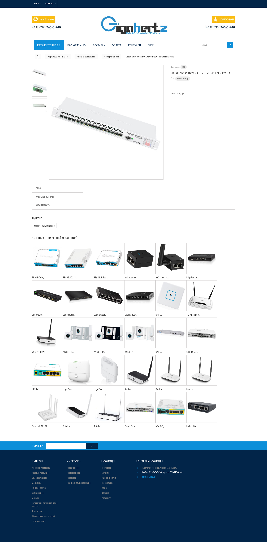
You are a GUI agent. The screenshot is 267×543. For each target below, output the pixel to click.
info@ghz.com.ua (148, 477)
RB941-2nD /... (39, 278)
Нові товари (106, 468)
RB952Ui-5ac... (101, 278)
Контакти (105, 473)
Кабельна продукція (40, 473)
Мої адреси (71, 478)
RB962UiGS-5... (70, 278)
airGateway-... (162, 278)
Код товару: (175, 68)
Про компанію (107, 483)
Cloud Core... (192, 353)
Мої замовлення (73, 468)
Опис (38, 189)
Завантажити (43, 206)
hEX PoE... (36, 390)
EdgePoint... (68, 390)
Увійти (37, 3)
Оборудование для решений (43, 517)
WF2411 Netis (38, 353)
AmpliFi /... (129, 353)
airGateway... (131, 278)
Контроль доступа (39, 488)
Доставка (105, 493)
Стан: (173, 79)
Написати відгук (177, 94)
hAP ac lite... (192, 427)
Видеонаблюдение (39, 478)
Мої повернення (73, 473)
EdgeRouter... (192, 278)
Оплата (104, 488)
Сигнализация (38, 493)
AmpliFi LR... (68, 353)
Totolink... (67, 427)
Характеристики (45, 197)
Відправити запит (108, 478)
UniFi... (159, 315)
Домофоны (36, 483)
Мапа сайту (106, 498)
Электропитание (38, 522)
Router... (128, 390)
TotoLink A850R (39, 427)
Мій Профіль (73, 462)
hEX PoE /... (161, 427)
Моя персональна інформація (79, 483)
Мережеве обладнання (41, 468)
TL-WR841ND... (193, 315)
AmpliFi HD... (99, 353)
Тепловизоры (37, 512)
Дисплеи (35, 498)
